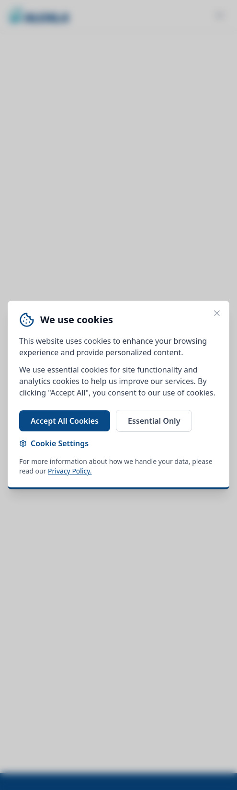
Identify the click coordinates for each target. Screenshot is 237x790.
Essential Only (154, 421)
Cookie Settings (54, 443)
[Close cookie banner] (217, 313)
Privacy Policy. (70, 470)
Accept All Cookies (65, 421)
